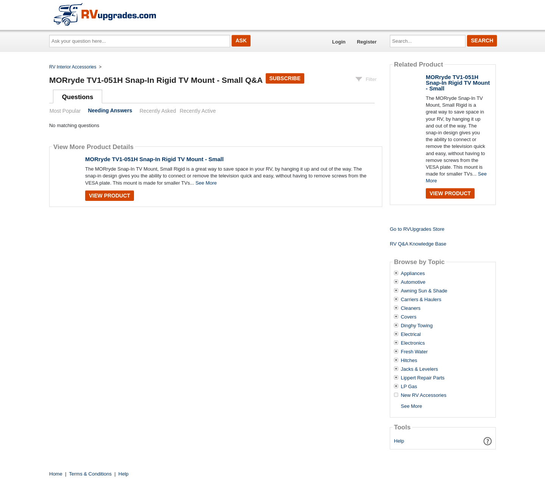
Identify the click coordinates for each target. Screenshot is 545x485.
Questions (77, 97)
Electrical (411, 334)
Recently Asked (158, 111)
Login (339, 42)
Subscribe (285, 78)
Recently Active (198, 111)
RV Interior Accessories (73, 67)
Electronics (413, 343)
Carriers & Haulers (421, 299)
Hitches (409, 360)
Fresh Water (414, 351)
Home (55, 474)
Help (399, 441)
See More (205, 183)
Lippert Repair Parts (423, 378)
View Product (109, 196)
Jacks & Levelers (419, 369)
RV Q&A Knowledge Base (418, 244)
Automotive (413, 282)
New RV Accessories (423, 395)
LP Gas (409, 386)
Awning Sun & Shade (424, 291)
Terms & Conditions (90, 474)
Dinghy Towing (417, 325)
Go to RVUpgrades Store (417, 229)
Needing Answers (110, 111)
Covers (408, 317)
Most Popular (65, 111)
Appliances (413, 273)
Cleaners (410, 308)
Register (367, 42)
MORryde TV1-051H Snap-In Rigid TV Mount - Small (154, 159)
